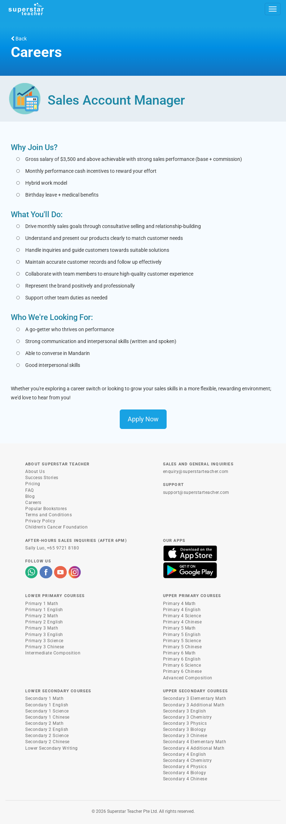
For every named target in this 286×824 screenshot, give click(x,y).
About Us (35, 471)
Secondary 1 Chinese (47, 717)
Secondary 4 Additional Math (194, 748)
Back (19, 38)
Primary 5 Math (179, 628)
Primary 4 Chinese (182, 621)
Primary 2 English (44, 621)
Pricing (32, 483)
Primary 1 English (44, 609)
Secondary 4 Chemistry (187, 760)
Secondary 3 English (184, 711)
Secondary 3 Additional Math (194, 704)
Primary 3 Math (41, 628)
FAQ (29, 490)
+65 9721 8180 (63, 548)
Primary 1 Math (41, 603)
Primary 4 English (182, 609)
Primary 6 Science (182, 665)
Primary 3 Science (44, 640)
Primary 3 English (44, 634)
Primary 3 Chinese (44, 646)
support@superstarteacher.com (196, 492)
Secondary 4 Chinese (185, 778)
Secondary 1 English (47, 704)
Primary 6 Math (179, 653)
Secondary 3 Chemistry (187, 717)
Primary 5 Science (182, 640)
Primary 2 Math (41, 615)
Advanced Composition (187, 677)
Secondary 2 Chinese (47, 741)
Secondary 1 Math (44, 698)
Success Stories (41, 477)
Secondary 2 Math (44, 723)
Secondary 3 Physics (185, 723)
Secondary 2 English (47, 729)
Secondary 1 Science (47, 711)
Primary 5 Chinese (182, 646)
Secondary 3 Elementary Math (194, 698)
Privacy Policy (40, 520)
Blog (30, 496)
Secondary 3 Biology (184, 729)
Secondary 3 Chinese (185, 735)
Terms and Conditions (48, 514)
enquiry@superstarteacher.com (196, 471)
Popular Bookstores (46, 508)
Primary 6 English (182, 659)
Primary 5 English (182, 634)
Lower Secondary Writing (51, 748)
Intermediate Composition (52, 653)
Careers (33, 502)
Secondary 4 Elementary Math (194, 741)
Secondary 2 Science (47, 735)
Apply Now (143, 419)
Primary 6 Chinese (182, 671)
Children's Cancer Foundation (56, 527)
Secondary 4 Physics (185, 766)
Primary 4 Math (179, 603)
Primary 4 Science (182, 615)
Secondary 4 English (184, 754)
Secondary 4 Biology (184, 772)
